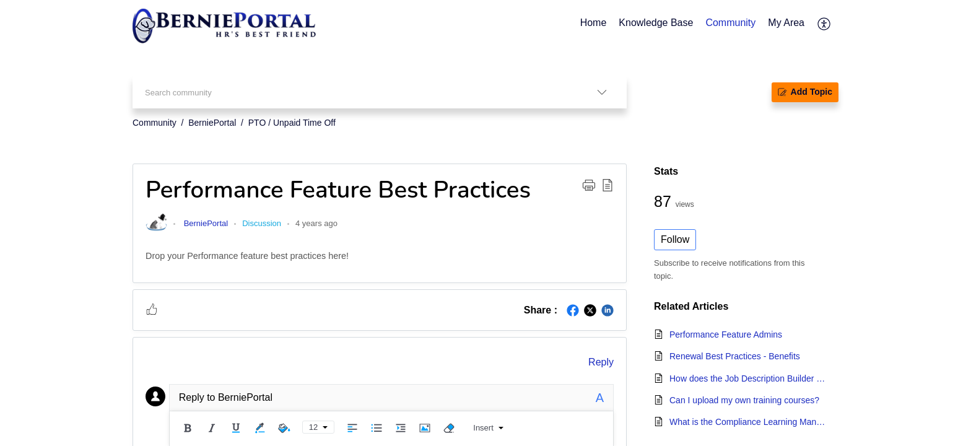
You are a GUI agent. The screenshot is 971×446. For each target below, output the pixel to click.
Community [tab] (730, 22)
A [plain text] (600, 397)
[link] (156, 230)
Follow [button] (675, 239)
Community (154, 123)
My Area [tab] (786, 22)
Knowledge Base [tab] (656, 22)
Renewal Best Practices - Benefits (734, 356)
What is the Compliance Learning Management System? (747, 422)
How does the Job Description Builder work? (747, 378)
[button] (589, 185)
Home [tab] (593, 22)
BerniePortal (212, 123)
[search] (355, 92)
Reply (601, 362)
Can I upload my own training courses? (744, 400)
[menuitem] (824, 23)
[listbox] (602, 92)
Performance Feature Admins (725, 334)
